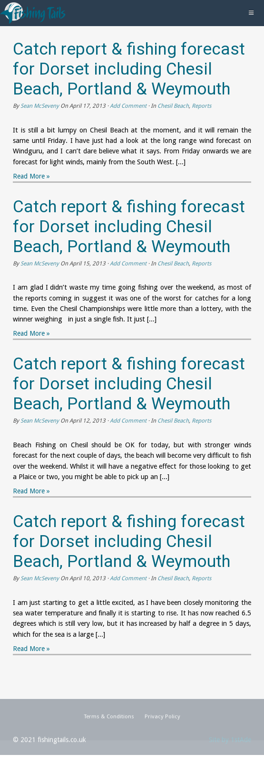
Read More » (31, 176)
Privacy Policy (162, 720)
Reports (201, 106)
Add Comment (128, 106)
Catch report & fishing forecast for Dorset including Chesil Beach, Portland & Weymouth (129, 69)
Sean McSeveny (39, 106)
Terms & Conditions (109, 720)
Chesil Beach (173, 106)
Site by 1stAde (230, 743)
